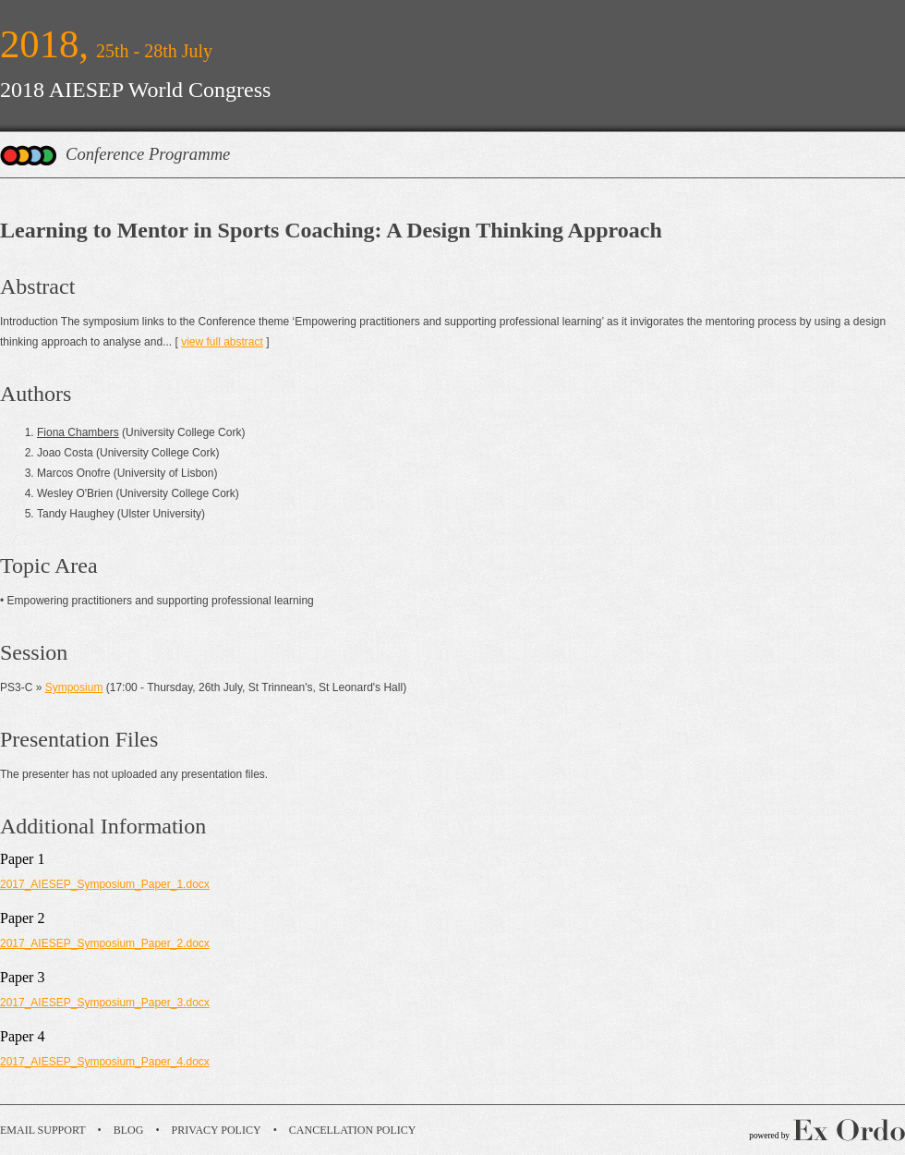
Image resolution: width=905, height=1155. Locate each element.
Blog (129, 1130)
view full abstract (222, 341)
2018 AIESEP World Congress (135, 90)
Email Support (43, 1130)
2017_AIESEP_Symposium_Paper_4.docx (105, 1061)
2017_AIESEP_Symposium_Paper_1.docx (105, 884)
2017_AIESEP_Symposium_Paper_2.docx (105, 943)
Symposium (74, 687)
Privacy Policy (216, 1130)
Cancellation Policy (352, 1130)
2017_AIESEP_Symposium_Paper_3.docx (105, 1002)
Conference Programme (148, 154)
